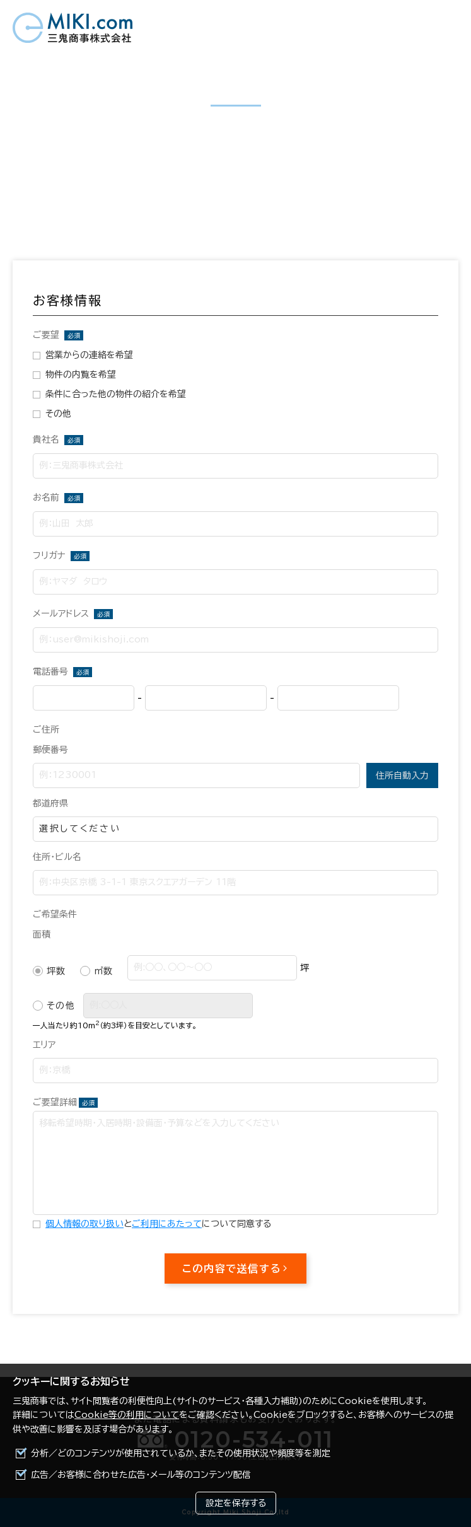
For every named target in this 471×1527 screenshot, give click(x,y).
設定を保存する (236, 1503)
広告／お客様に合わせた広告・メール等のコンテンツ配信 (141, 1474)
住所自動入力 (402, 775)
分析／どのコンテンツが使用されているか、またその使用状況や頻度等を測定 (180, 1453)
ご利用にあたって (167, 1223)
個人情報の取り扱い (84, 1223)
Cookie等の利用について (126, 1414)
